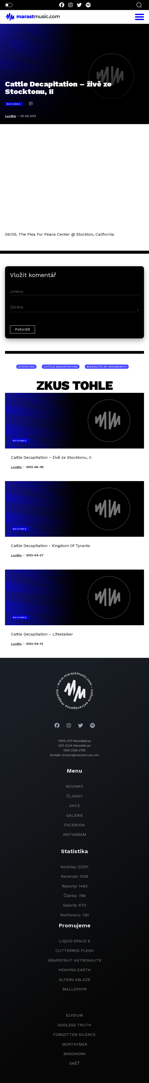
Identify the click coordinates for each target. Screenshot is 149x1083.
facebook (74, 825)
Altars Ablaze (74, 979)
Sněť (74, 1063)
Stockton (26, 366)
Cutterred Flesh (75, 950)
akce (74, 805)
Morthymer (74, 1044)
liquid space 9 (74, 941)
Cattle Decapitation (61, 366)
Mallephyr (74, 989)
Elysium (74, 1015)
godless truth (74, 1025)
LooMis (10, 116)
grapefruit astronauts (74, 960)
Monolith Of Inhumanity (107, 366)
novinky (74, 786)
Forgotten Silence (74, 1034)
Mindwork (75, 1053)
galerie (74, 815)
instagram (74, 834)
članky (74, 796)
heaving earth (74, 969)
